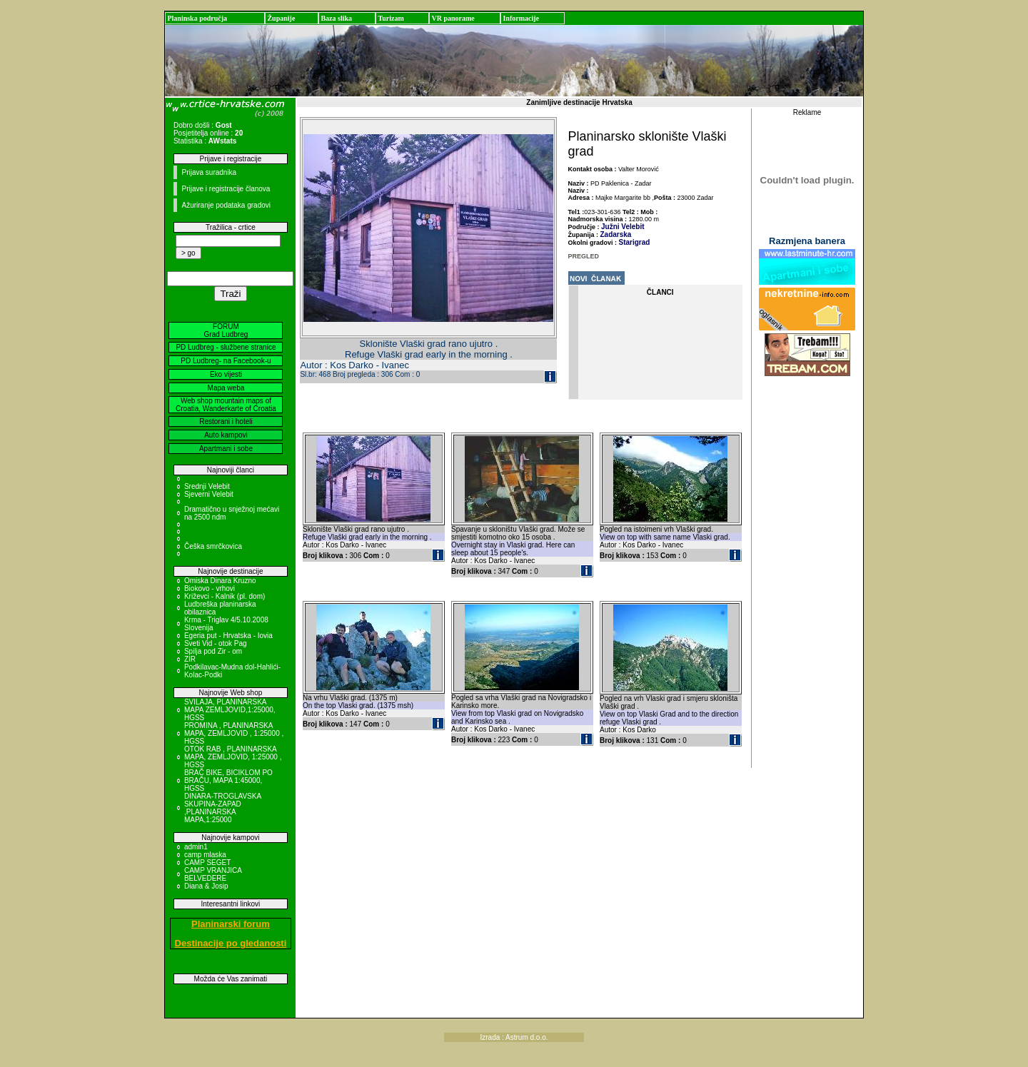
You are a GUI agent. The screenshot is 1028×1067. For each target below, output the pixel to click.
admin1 (196, 847)
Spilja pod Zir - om (213, 651)
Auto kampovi (226, 435)
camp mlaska (205, 855)
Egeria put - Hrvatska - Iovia (228, 635)
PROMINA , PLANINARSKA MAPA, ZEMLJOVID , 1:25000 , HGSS (233, 733)
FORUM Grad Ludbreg (226, 330)
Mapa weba (226, 388)
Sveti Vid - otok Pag (215, 643)
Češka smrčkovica (213, 546)
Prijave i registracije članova (225, 189)
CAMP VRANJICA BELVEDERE (212, 874)
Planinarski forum (230, 924)
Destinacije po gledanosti (231, 943)
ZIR (190, 659)
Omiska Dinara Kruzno (220, 581)
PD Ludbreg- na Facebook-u (226, 361)
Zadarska (616, 234)
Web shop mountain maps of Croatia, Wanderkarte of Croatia (226, 405)
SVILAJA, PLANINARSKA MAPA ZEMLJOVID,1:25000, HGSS (230, 710)
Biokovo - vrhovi (209, 588)
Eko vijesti (226, 374)
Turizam (390, 18)
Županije (281, 18)
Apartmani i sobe (226, 448)
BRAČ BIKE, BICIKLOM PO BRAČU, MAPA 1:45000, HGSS (228, 780)
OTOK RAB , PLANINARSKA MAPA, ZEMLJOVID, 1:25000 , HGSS (233, 757)
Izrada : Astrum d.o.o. (514, 1037)
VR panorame (452, 18)
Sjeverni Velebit (208, 494)
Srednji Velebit (207, 486)
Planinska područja (197, 18)
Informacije (521, 18)
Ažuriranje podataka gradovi (226, 205)
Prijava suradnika (208, 172)
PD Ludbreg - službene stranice (226, 347)
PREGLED (584, 256)
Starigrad (634, 242)
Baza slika (336, 18)
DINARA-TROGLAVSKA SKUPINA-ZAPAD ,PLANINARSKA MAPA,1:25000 (222, 808)
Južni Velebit (623, 227)
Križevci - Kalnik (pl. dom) (224, 596)
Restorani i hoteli (225, 421)
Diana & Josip (206, 886)
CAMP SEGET (207, 862)
